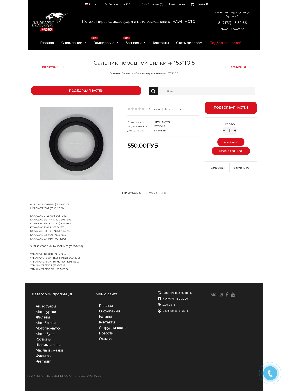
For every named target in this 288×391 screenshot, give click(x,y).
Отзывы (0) (156, 193)
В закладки (217, 168)
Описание (131, 193)
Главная (115, 73)
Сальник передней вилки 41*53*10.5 (156, 73)
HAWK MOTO (162, 122)
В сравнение (241, 168)
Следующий (238, 67)
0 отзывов (154, 109)
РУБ (128, 4)
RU (89, 4)
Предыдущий (50, 67)
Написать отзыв (174, 109)
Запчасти (127, 73)
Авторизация (177, 4)
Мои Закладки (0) (152, 4)
